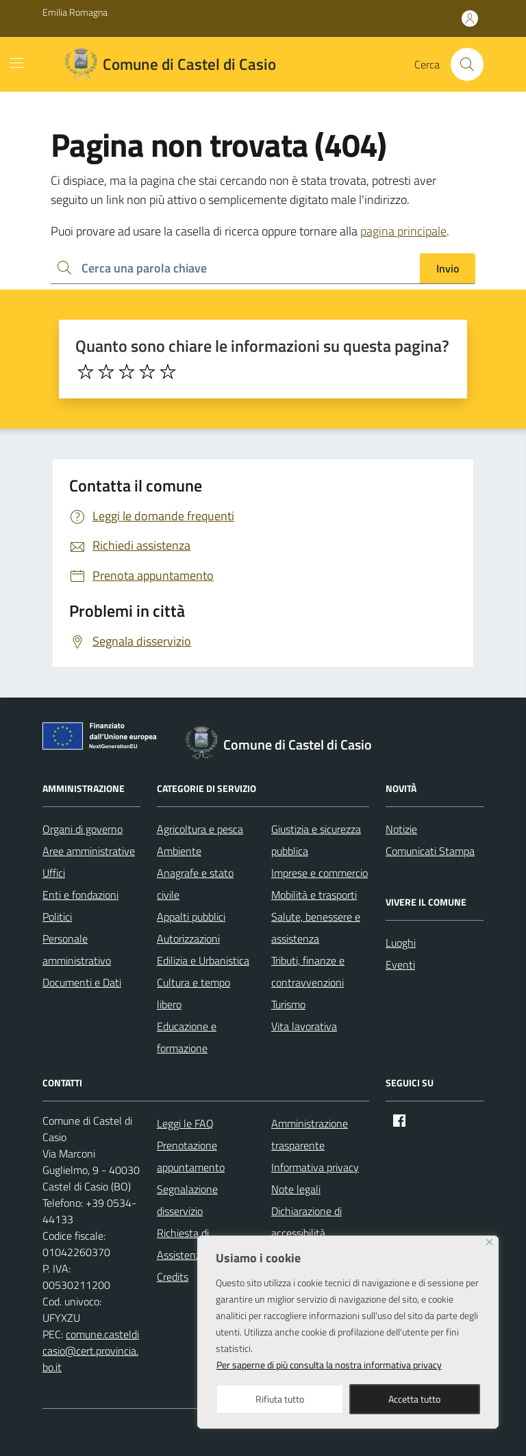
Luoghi (401, 942)
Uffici (53, 873)
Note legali (296, 1189)
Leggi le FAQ (185, 1123)
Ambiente (179, 851)
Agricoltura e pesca (200, 829)
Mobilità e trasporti (314, 894)
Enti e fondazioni (80, 894)
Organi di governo (82, 829)
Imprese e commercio (319, 873)
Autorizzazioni (188, 938)
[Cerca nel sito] (467, 64)
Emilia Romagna (75, 12)
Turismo (288, 1004)
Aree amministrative (88, 851)
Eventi (400, 964)
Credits (172, 1276)
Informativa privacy (315, 1167)
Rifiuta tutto (279, 1399)
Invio (447, 268)
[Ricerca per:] (235, 268)
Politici (57, 916)
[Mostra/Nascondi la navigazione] (16, 63)
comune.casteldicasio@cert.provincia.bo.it (90, 1350)
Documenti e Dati (81, 982)
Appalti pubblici (191, 916)
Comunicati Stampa (430, 851)
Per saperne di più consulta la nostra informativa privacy (329, 1364)
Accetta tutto (414, 1399)
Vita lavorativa (304, 1026)
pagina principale (403, 231)
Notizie (401, 829)
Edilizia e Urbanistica (203, 960)
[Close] (489, 1242)
